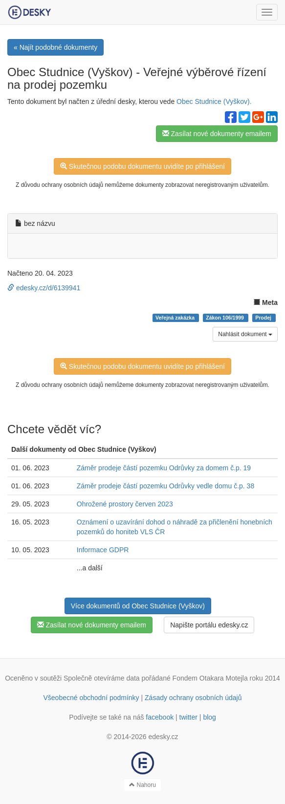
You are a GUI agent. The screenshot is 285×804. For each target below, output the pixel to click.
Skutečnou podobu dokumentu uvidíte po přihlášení (142, 166)
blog (209, 717)
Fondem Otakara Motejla (210, 678)
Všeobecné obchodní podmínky (91, 698)
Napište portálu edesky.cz (209, 625)
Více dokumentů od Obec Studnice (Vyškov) (138, 606)
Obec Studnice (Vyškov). (214, 101)
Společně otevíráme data (102, 678)
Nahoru (142, 785)
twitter (188, 717)
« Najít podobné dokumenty (55, 47)
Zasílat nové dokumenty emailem (216, 134)
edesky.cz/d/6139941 (43, 288)
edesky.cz (163, 737)
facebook (160, 717)
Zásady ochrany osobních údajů (193, 698)
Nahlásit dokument (245, 334)
